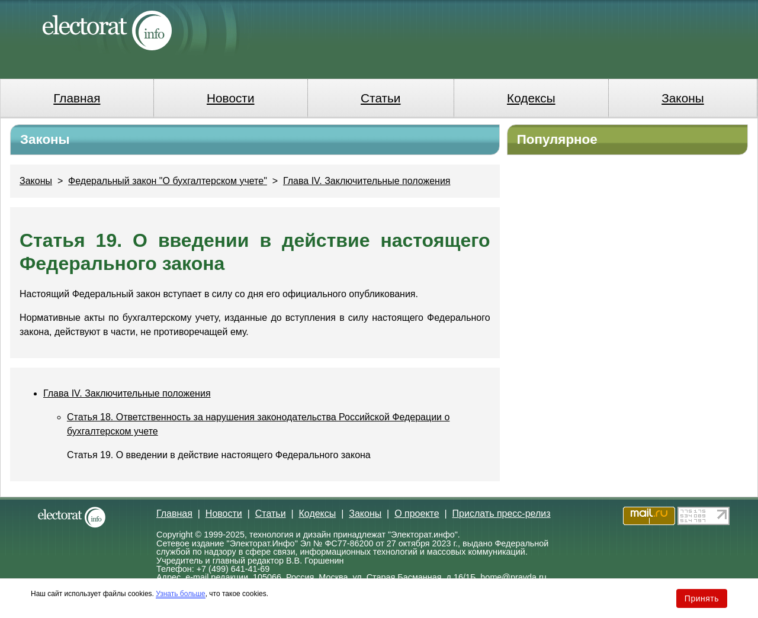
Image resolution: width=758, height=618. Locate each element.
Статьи (380, 98)
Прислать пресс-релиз (501, 513)
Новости (231, 98)
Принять (702, 598)
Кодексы (531, 98)
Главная (76, 98)
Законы (682, 98)
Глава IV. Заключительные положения (367, 181)
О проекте (416, 513)
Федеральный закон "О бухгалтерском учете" (167, 181)
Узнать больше (180, 594)
